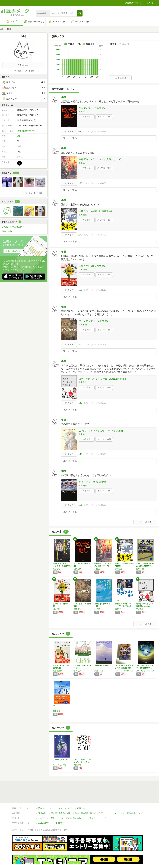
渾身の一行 (7, 231)
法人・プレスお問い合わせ (71, 804)
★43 (80, 344)
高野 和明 (83, 324)
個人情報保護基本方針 (60, 799)
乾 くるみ (77, 671)
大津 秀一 (98, 609)
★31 (80, 505)
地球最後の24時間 (101, 665)
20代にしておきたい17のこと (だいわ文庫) (101, 430)
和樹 (63, 97)
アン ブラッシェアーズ (145, 671)
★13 (80, 403)
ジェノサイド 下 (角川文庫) (93, 321)
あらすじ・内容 (104, 116)
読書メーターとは (46, 794)
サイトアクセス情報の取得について (128, 799)
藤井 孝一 (119, 609)
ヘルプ (41, 804)
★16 (80, 131)
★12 (80, 454)
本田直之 (82, 382)
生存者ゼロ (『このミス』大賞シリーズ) (100, 159)
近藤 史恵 (83, 485)
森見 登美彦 (57, 671)
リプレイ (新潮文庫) (60, 759)
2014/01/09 (101, 403)
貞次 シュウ (99, 671)
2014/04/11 (101, 131)
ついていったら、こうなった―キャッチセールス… (82, 762)
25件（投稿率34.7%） (26, 131)
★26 (80, 183)
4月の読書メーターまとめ (24, 71)
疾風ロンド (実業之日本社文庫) (95, 211)
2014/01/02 (101, 505)
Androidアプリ (44, 808)
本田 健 (82, 434)
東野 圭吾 (83, 215)
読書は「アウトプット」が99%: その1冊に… (123, 606)
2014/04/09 (101, 183)
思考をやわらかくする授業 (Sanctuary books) (103, 378)
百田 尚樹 (83, 269)
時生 (54, 706)
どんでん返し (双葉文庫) (92, 108)
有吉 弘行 (56, 569)
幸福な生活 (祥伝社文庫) (92, 266)
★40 (80, 235)
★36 (80, 290)
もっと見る (120, 78)
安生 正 (82, 163)
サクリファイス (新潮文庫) (93, 482)
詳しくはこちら (13, 251)
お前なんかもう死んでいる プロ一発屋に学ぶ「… (61, 566)
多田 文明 (77, 765)
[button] (80, 13)
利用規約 (81, 794)
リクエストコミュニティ (98, 804)
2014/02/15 (101, 290)
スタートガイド (65, 794)
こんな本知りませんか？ (13, 226)
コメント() (88, 131)
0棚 (18, 136)
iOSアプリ (60, 808)
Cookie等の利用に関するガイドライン (91, 799)
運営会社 (42, 799)
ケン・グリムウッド (60, 765)
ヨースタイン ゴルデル (124, 671)
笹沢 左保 (83, 112)
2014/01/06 (101, 454)
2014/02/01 (101, 344)
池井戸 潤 (140, 569)
